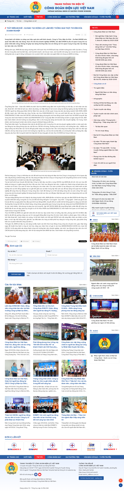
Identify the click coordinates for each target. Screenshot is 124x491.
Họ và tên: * (12, 253)
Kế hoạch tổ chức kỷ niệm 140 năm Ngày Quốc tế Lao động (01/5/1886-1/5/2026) (103, 203)
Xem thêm (82, 285)
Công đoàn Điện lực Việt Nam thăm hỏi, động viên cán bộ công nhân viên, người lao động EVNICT (17, 344)
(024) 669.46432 (92, 472)
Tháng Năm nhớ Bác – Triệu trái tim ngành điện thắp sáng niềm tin (73, 417)
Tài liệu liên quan (101, 126)
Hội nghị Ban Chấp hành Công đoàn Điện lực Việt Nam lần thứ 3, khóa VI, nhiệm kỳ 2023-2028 (106, 38)
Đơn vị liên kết (13, 438)
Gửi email (25, 243)
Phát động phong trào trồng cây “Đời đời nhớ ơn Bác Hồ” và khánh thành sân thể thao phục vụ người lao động (45, 344)
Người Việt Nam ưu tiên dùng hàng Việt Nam (106, 93)
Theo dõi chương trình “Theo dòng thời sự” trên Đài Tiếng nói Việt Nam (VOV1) (106, 47)
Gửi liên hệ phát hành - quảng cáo (91, 478)
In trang (36, 243)
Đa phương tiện (72, 17)
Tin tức (40, 17)
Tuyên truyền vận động (102, 109)
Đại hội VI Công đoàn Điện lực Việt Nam (106, 136)
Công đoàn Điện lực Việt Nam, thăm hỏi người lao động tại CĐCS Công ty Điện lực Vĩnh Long (16, 381)
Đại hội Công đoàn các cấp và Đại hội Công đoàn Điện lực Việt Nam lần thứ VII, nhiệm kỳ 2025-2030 (106, 77)
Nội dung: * (12, 261)
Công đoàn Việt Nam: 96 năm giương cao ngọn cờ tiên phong (103, 323)
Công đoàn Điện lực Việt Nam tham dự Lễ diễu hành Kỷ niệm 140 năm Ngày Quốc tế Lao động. (104, 247)
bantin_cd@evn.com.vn (90, 474)
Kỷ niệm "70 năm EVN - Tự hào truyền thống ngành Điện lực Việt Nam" (106, 150)
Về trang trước (12, 243)
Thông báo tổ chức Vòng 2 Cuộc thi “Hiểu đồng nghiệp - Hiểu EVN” (104, 195)
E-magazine (96, 297)
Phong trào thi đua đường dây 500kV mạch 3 (105, 158)
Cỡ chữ (78, 35)
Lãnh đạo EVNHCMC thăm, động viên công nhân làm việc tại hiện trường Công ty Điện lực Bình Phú (17, 308)
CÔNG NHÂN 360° (54, 17)
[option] (14, 448)
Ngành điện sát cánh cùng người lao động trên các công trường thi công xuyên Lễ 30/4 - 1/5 (104, 287)
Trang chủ (13, 17)
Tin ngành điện (99, 88)
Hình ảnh (95, 258)
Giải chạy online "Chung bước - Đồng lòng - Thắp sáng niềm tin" (105, 121)
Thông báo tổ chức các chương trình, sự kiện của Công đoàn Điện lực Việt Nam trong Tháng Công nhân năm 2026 (104, 186)
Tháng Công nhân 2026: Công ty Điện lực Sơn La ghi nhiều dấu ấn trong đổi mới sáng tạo (45, 381)
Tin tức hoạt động (102, 131)
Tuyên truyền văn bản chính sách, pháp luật (106, 115)
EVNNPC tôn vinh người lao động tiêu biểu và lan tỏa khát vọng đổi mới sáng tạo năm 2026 (45, 417)
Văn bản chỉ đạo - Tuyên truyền (97, 17)
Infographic (98, 99)
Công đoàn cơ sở (30, 21)
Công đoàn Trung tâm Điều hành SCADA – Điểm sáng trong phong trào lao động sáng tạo (73, 308)
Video (94, 221)
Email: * (49, 253)
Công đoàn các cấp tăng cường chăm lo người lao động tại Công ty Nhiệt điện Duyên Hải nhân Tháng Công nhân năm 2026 (74, 344)
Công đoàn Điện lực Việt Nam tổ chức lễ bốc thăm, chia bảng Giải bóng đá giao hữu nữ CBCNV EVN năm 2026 (106, 56)
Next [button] (117, 438)
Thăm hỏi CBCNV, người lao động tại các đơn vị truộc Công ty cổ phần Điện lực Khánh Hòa (17, 417)
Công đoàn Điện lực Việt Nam (104, 32)
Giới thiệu (28, 17)
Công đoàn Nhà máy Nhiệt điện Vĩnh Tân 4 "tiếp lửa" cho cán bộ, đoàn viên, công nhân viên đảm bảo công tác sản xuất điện (74, 381)
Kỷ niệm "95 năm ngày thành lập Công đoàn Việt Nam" (105, 143)
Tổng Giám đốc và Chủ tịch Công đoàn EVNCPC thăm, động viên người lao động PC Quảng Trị (45, 308)
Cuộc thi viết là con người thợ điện (105, 164)
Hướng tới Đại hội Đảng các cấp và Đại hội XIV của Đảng (105, 104)
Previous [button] (114, 438)
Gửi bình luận (16, 276)
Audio (94, 332)
